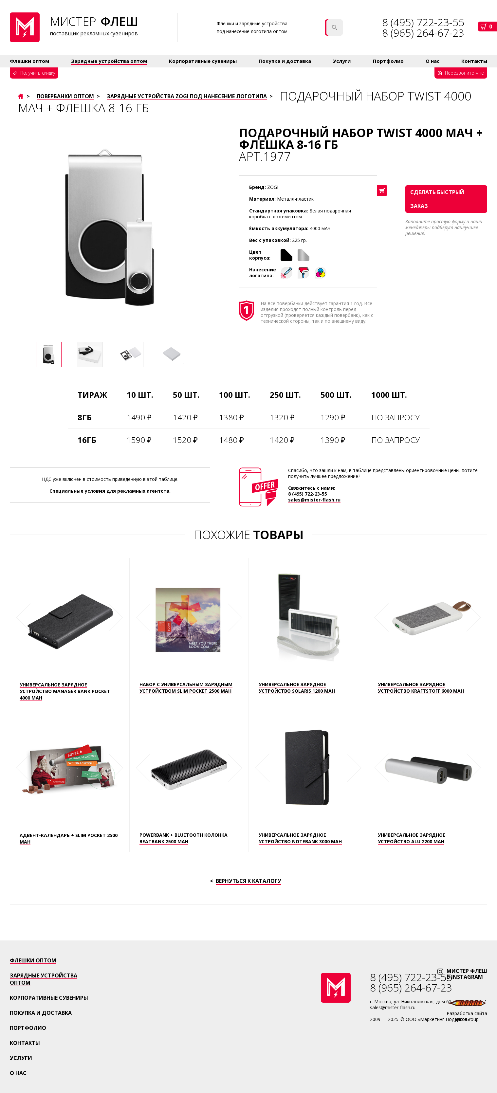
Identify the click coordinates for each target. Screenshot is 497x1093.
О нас (432, 61)
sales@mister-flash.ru (314, 500)
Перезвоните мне (464, 73)
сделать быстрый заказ (437, 199)
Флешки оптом (29, 61)
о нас (18, 1073)
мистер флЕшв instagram (467, 974)
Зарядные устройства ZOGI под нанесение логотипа (187, 96)
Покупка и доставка (285, 61)
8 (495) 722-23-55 (307, 494)
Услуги (342, 61)
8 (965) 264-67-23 (423, 33)
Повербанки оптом (65, 96)
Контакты (474, 61)
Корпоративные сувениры (203, 61)
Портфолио (388, 61)
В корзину (382, 190)
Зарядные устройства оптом (109, 61)
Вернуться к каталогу (248, 881)
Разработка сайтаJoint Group (467, 1016)
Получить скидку (37, 73)
